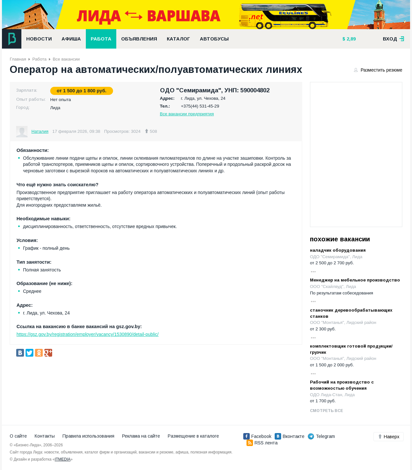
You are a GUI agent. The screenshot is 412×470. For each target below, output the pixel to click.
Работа (101, 38)
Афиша (71, 38)
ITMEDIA (63, 459)
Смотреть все (326, 410)
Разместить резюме (378, 70)
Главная (18, 59)
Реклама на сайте (141, 436)
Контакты (45, 436)
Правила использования (88, 436)
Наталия (40, 131)
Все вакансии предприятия (187, 113)
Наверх (388, 436)
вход (393, 38)
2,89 (350, 38)
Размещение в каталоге (193, 436)
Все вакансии (66, 59)
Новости (39, 38)
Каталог (178, 38)
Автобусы (214, 38)
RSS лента (262, 442)
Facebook (257, 436)
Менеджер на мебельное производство (355, 280)
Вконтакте (289, 436)
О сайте (18, 436)
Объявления (139, 38)
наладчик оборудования (338, 250)
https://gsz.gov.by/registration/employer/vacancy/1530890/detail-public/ (88, 334)
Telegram (321, 436)
